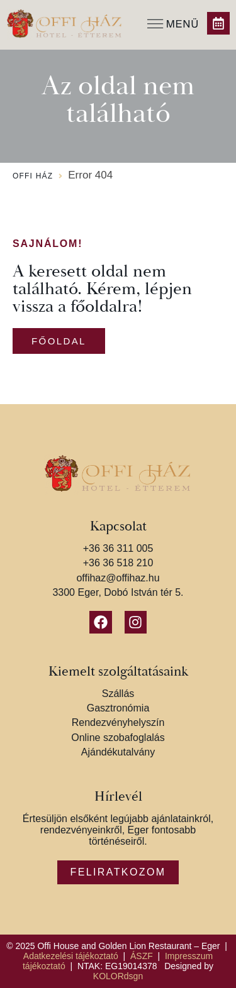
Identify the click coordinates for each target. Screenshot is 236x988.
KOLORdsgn (118, 976)
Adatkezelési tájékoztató (70, 956)
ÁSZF (141, 956)
